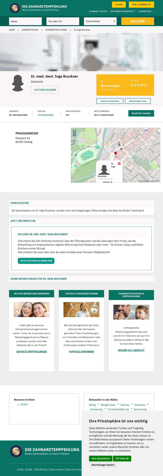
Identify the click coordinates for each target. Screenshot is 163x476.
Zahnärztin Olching (56, 29)
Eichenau (139, 405)
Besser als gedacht (131, 350)
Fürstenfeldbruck (118, 409)
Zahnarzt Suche (98, 11)
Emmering (96, 409)
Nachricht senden (141, 113)
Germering (140, 409)
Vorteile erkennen (81, 351)
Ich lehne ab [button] (122, 458)
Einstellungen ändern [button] (103, 464)
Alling (92, 405)
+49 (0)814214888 (45, 89)
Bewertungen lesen (137, 101)
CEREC (24, 404)
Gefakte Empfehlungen (31, 351)
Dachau (125, 405)
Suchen (138, 21)
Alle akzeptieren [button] (101, 458)
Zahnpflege (145, 11)
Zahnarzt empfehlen (110, 101)
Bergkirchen (108, 405)
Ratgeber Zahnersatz (123, 11)
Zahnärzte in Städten (75, 469)
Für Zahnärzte (141, 4)
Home (12, 29)
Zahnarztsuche (30, 29)
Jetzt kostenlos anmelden (36, 260)
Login (118, 4)
